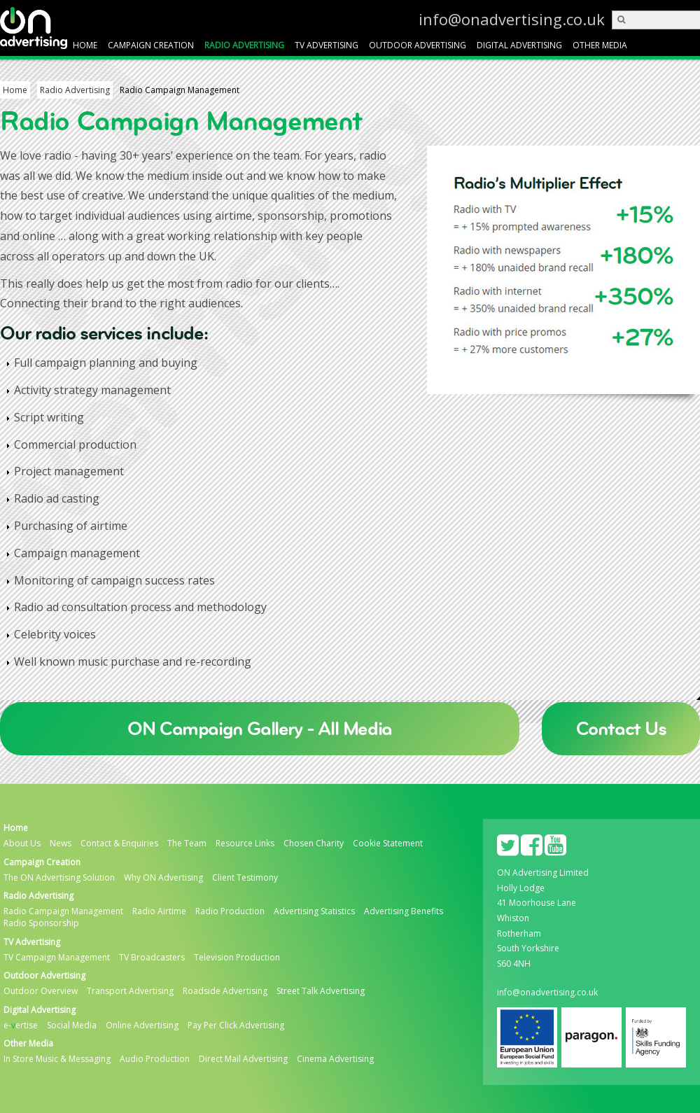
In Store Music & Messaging (57, 1059)
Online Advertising (142, 1025)
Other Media (600, 45)
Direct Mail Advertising (243, 1059)
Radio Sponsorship (41, 923)
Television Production (237, 957)
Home (85, 45)
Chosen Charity (314, 843)
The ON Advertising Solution (59, 877)
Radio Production (230, 911)
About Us (22, 843)
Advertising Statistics (314, 911)
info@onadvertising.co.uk (579, 18)
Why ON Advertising (163, 877)
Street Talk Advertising (320, 991)
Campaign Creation (151, 45)
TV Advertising (326, 45)
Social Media (72, 1025)
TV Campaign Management (57, 957)
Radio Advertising (244, 45)
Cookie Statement (388, 843)
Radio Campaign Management (63, 911)
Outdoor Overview (41, 991)
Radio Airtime (159, 911)
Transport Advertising (130, 991)
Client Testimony (245, 877)
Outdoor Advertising (417, 45)
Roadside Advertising (225, 991)
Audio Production (155, 1059)
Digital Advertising (519, 45)
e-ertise (21, 1025)
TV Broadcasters (152, 957)
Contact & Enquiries (119, 843)
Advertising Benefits (403, 911)
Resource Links (245, 843)
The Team (186, 843)
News (60, 843)
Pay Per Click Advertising (236, 1025)
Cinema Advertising (335, 1059)
